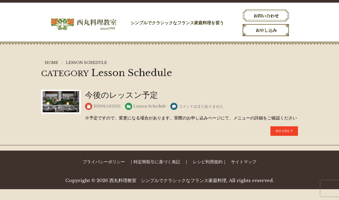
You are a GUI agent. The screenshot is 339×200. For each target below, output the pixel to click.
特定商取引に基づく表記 (156, 172)
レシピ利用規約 (207, 172)
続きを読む (284, 141)
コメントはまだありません (201, 117)
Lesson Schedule (149, 117)
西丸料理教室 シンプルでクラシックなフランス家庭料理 (167, 191)
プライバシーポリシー (104, 172)
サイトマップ (243, 172)
